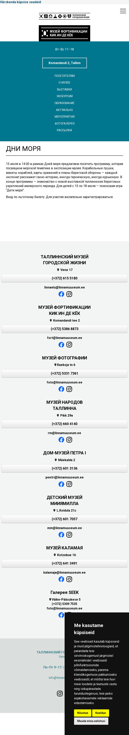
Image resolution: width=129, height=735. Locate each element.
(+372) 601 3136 (64, 468)
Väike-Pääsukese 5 (65, 599)
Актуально (64, 110)
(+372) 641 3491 (64, 563)
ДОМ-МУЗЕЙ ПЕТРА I (64, 452)
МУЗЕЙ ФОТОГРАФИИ (64, 357)
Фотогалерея (64, 123)
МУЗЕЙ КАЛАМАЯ (64, 547)
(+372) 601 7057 (64, 519)
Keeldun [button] (100, 713)
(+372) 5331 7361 (64, 373)
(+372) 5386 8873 (64, 329)
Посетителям (65, 76)
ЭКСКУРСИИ (65, 96)
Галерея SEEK (65, 592)
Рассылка (64, 130)
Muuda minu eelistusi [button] (91, 721)
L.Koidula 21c (64, 510)
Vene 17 (64, 270)
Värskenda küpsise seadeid (20, 2)
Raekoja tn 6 (64, 365)
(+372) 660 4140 (64, 424)
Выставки (64, 89)
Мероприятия (65, 116)
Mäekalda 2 (64, 460)
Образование (64, 103)
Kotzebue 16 (64, 555)
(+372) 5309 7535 (64, 604)
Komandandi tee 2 (64, 320)
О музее (64, 82)
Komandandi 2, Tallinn (65, 63)
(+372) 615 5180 (64, 278)
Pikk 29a (64, 415)
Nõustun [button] (82, 713)
